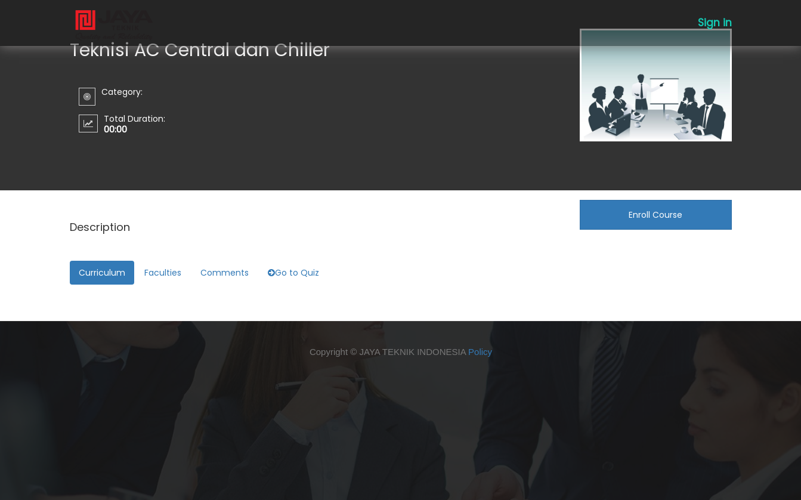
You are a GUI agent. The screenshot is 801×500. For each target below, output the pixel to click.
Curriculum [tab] (102, 273)
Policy (480, 352)
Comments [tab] (224, 273)
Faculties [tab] (162, 273)
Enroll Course (655, 215)
